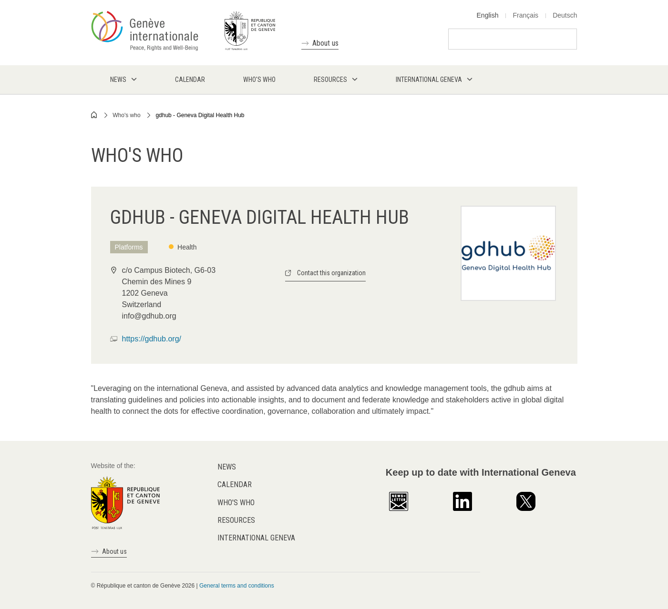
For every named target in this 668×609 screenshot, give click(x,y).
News (226, 466)
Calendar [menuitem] (190, 79)
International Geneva (256, 537)
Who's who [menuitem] (259, 79)
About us (325, 43)
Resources (236, 520)
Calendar (234, 484)
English (488, 15)
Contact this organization (331, 273)
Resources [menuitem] (330, 79)
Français (525, 15)
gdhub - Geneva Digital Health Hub (199, 115)
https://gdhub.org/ (152, 339)
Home (94, 114)
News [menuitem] (118, 79)
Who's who (126, 115)
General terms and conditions (236, 585)
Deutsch (565, 15)
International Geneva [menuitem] (429, 79)
